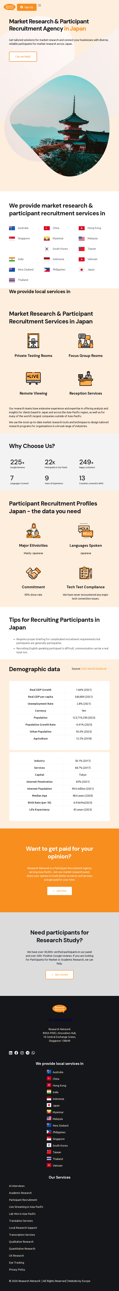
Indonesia (58, 1098)
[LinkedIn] (10, 1053)
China (56, 1078)
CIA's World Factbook (93, 668)
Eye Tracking (16, 1262)
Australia (58, 1072)
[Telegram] (27, 1053)
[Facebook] (16, 1053)
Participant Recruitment (23, 1199)
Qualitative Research (21, 1241)
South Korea (60, 1145)
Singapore (59, 1138)
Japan (56, 1105)
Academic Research (20, 1192)
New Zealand (60, 1125)
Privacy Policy (17, 1269)
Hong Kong (59, 1085)
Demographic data (34, 669)
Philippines (59, 1132)
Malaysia (58, 1118)
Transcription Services (22, 1234)
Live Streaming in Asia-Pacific (26, 1206)
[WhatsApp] (33, 1053)
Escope (86, 1280)
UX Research (16, 1255)
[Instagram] (22, 1053)
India (55, 1092)
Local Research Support (23, 1227)
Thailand (58, 1158)
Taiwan (57, 1152)
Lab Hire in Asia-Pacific (22, 1213)
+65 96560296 (59, 1020)
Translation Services (21, 1220)
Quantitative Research (22, 1248)
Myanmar (58, 1112)
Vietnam (58, 1165)
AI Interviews (17, 1185)
